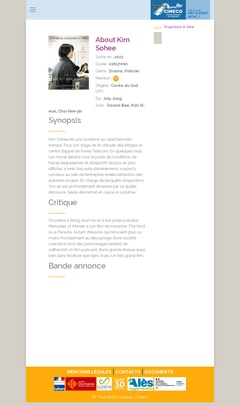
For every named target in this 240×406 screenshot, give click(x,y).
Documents (159, 371)
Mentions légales (89, 371)
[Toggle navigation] (33, 10)
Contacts (128, 371)
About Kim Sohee (113, 44)
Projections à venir (179, 27)
